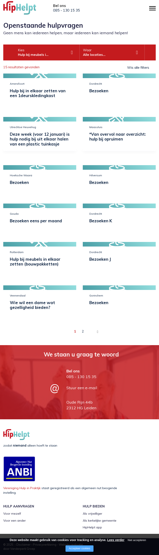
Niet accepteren (137, 540)
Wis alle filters (138, 67)
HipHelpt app (92, 527)
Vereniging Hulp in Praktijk (22, 488)
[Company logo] (25, 10)
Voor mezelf (12, 514)
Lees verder (115, 540)
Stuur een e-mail (81, 387)
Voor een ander (14, 520)
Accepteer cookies (79, 548)
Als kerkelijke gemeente (99, 520)
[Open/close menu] (152, 8)
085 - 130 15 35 (66, 10)
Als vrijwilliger (92, 514)
